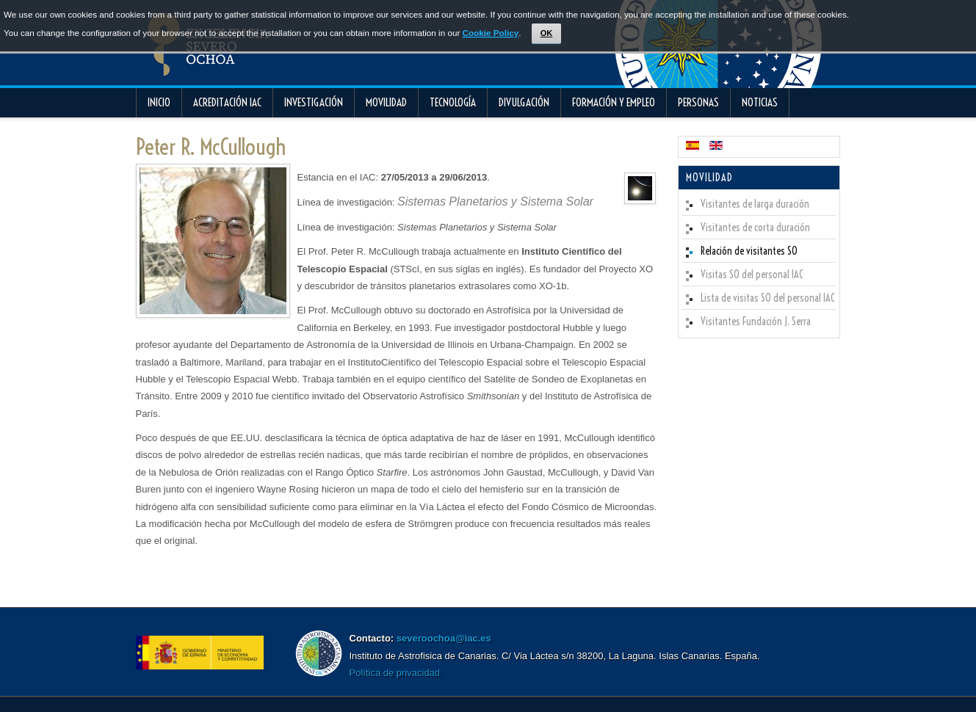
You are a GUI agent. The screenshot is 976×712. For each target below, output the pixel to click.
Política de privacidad (395, 672)
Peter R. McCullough (211, 147)
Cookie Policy (491, 32)
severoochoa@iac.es (444, 638)
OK (547, 33)
